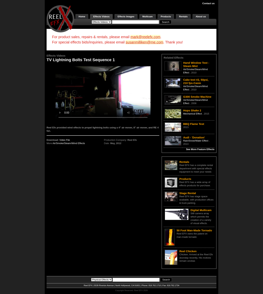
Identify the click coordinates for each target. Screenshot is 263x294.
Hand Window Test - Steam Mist (196, 64)
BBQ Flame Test (193, 123)
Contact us (208, 3)
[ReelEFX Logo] (60, 18)
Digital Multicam (200, 210)
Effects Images (126, 16)
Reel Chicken (188, 251)
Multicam (147, 16)
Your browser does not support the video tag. (103, 92)
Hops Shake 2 (192, 110)
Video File (64, 140)
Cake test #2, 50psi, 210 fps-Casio (195, 81)
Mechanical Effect (193, 113)
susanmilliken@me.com (144, 42)
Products (166, 16)
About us (201, 16)
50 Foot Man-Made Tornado (194, 230)
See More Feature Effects (200, 149)
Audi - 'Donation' (194, 137)
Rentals (183, 16)
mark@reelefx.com (145, 37)
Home (82, 16)
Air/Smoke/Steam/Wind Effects (69, 143)
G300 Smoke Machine (197, 96)
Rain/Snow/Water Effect (196, 140)
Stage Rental (187, 193)
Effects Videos (101, 16)
